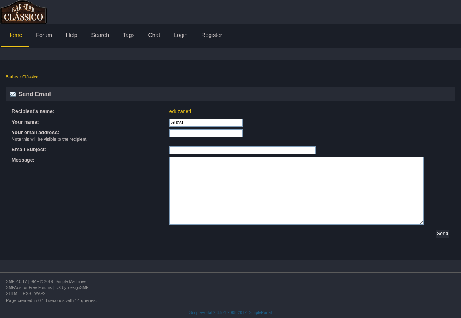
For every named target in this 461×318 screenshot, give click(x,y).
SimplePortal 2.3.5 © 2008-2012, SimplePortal (230, 312)
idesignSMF (77, 287)
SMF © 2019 (42, 281)
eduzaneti (180, 111)
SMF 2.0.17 (16, 281)
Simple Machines (71, 281)
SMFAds (13, 287)
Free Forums (40, 287)
